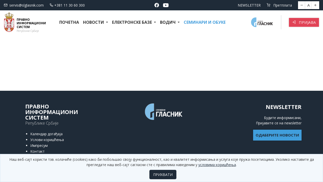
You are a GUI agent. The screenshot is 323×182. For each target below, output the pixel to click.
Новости (94, 22)
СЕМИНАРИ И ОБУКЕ (205, 22)
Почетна (69, 22)
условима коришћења (217, 164)
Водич (168, 22)
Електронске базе (132, 22)
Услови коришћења (47, 139)
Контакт (37, 151)
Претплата (279, 5)
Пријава (304, 22)
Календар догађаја (46, 133)
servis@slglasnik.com (24, 5)
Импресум (39, 145)
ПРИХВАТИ (163, 174)
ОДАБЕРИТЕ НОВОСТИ (277, 135)
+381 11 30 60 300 (67, 5)
